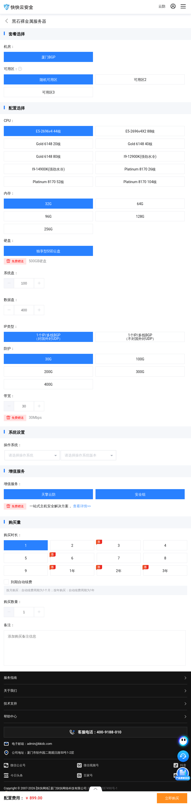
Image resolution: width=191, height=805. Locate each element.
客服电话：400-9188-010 (100, 732)
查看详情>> (82, 506)
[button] (9, 283)
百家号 (85, 775)
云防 (161, 6)
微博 (180, 775)
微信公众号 (15, 765)
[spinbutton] (24, 283)
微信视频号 (88, 765)
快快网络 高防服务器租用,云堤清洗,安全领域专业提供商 (18, 7)
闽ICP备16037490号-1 (102, 788)
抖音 (180, 765)
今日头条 (13, 775)
